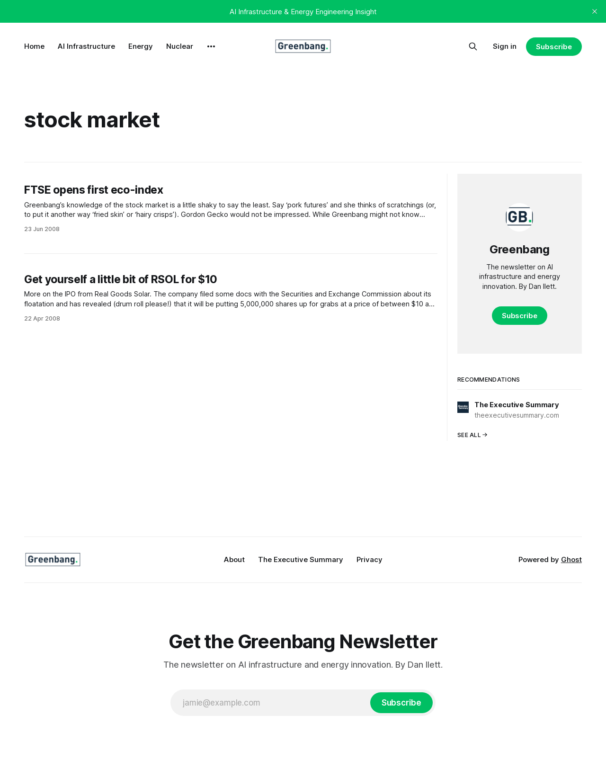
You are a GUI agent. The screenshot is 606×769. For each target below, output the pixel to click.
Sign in (505, 46)
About (234, 559)
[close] (594, 11)
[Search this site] (473, 46)
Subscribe (553, 46)
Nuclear (179, 46)
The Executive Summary (300, 559)
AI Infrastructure (86, 46)
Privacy (369, 559)
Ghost (571, 559)
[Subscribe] (401, 702)
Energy (140, 46)
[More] (211, 46)
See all (472, 434)
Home (34, 46)
